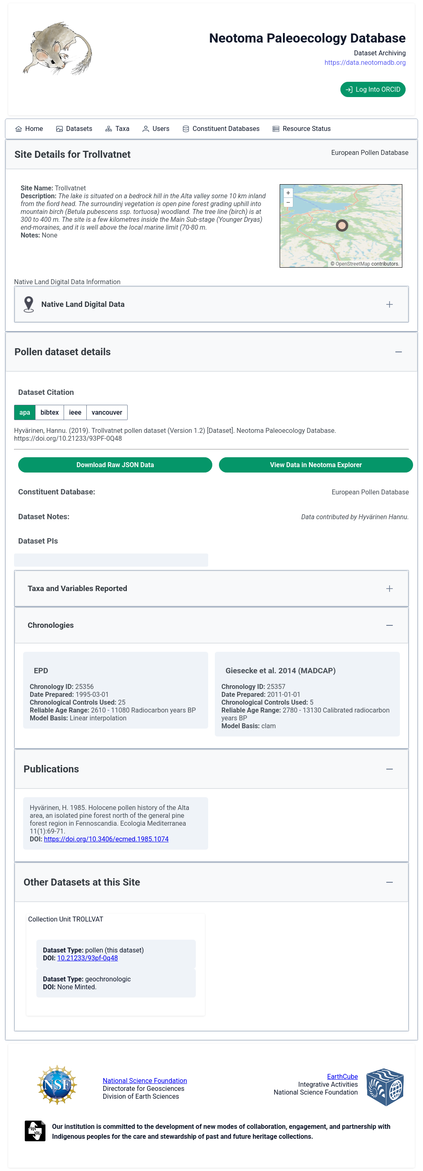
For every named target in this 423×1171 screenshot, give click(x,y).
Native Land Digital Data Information (67, 282)
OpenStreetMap (353, 264)
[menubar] (173, 128)
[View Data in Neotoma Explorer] (316, 465)
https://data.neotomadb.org (365, 63)
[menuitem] (29, 128)
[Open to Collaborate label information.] (35, 1132)
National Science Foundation (145, 1081)
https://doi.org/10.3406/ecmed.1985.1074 (106, 839)
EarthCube (342, 1077)
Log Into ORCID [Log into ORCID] (373, 89)
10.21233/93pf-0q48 (87, 958)
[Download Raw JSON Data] (115, 465)
